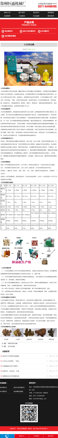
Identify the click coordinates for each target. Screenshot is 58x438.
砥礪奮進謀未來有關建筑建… (11, 376)
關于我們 (22, 13)
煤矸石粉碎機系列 (29, 31)
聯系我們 (51, 16)
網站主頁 (7, 13)
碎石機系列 (45, 31)
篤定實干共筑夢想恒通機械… (11, 356)
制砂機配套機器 (10, 36)
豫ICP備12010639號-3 (40, 428)
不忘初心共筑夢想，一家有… (11, 361)
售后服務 (36, 16)
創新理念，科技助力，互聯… (11, 371)
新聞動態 (51, 13)
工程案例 (22, 16)
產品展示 (36, 13)
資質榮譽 (7, 16)
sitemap (29, 403)
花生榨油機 (11, 346)
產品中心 (21, 436)
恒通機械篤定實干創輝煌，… (11, 366)
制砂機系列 (9, 31)
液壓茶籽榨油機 (12, 343)
